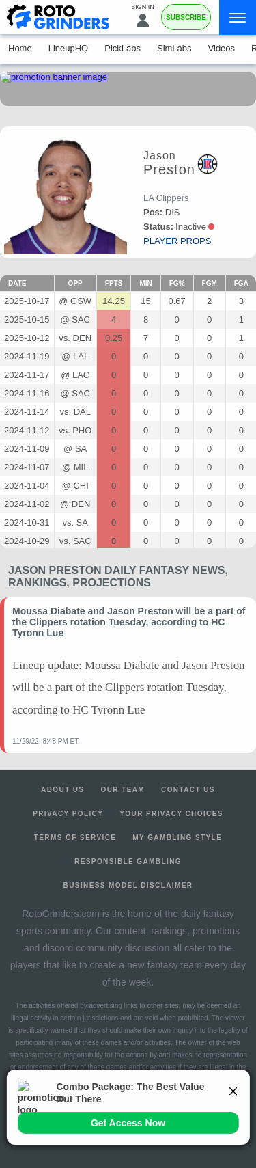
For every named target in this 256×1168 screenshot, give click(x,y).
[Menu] (237, 17)
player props (177, 241)
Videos (222, 48)
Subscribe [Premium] (186, 17)
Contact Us (188, 789)
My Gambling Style (177, 837)
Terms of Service (75, 837)
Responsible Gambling (128, 861)
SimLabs (174, 48)
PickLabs (122, 48)
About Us (62, 789)
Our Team (123, 789)
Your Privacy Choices (171, 813)
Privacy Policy (68, 813)
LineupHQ (68, 48)
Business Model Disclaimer (128, 885)
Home (20, 48)
